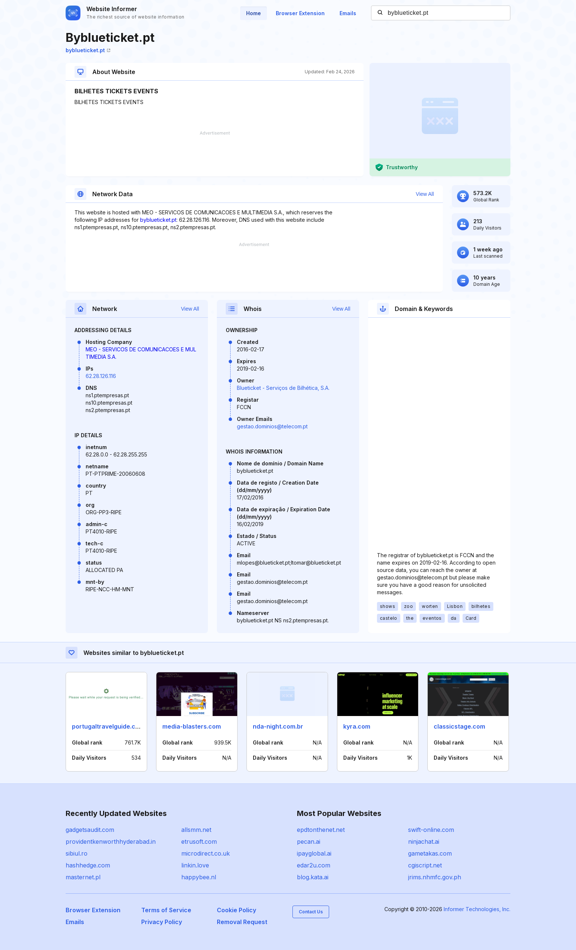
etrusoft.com (199, 841)
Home (253, 13)
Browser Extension (300, 13)
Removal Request (242, 922)
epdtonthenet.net (321, 829)
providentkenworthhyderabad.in (111, 841)
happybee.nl (198, 877)
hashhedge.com (88, 865)
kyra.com (356, 726)
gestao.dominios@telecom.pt (272, 426)
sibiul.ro (76, 853)
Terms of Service (166, 910)
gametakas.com (430, 853)
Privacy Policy (161, 922)
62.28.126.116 (101, 376)
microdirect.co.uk (205, 853)
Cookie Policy (236, 910)
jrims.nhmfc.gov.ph (434, 877)
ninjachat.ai (423, 841)
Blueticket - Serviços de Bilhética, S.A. (283, 388)
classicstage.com (459, 726)
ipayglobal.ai (314, 853)
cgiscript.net (425, 865)
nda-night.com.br (278, 726)
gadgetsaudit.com (90, 829)
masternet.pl (83, 877)
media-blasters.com (191, 726)
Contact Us (311, 911)
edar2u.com (313, 865)
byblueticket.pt (88, 50)
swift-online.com (431, 829)
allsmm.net (196, 829)
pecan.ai (308, 841)
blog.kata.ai (312, 877)
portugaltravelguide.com (108, 726)
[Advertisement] (215, 153)
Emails (348, 13)
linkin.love (195, 865)
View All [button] (425, 194)
